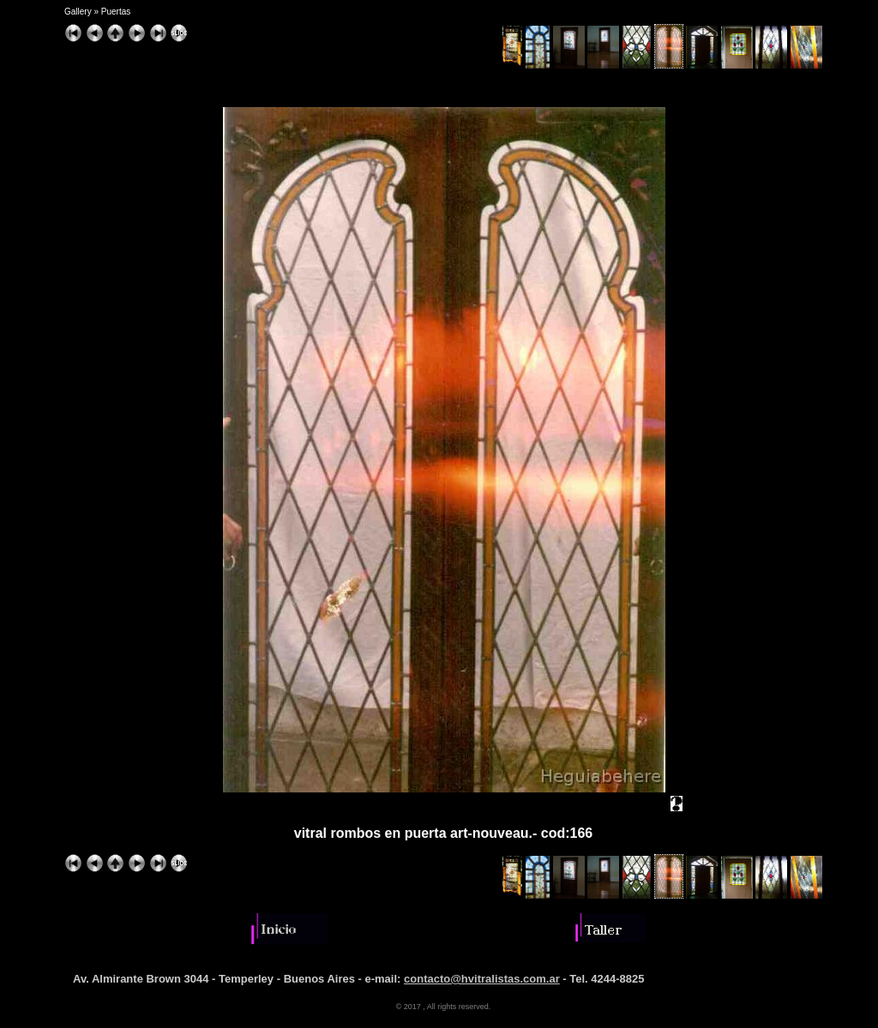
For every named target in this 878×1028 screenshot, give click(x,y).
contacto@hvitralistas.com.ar (482, 978)
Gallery (78, 11)
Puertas (115, 11)
